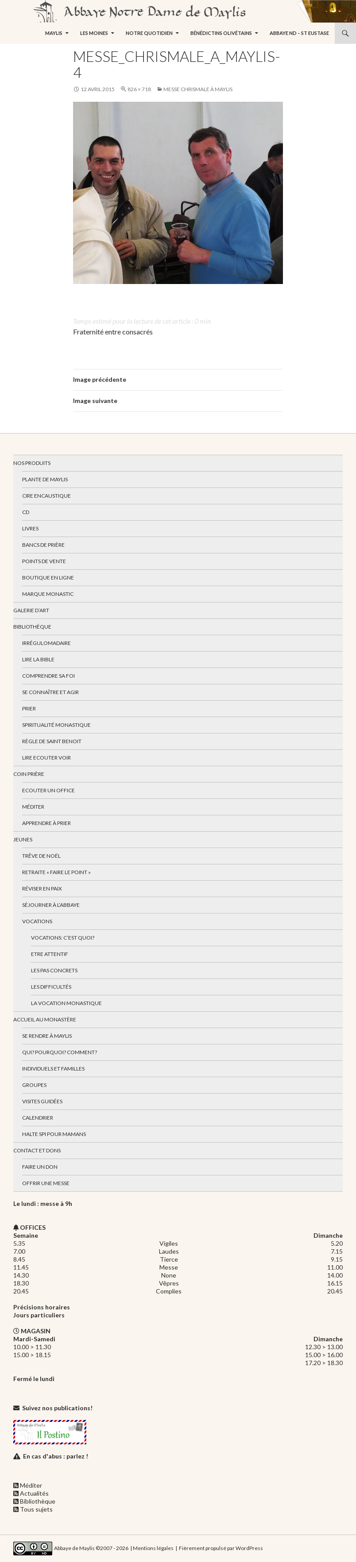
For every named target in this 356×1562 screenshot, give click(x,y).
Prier (29, 708)
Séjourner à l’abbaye (51, 905)
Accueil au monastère (44, 1019)
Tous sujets (36, 1509)
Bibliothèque (32, 626)
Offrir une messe (46, 1183)
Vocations (37, 921)
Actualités (34, 1493)
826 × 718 (139, 89)
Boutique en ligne (48, 577)
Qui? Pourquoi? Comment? (59, 1052)
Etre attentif (49, 954)
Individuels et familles (53, 1068)
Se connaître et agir (50, 692)
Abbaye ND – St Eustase (299, 33)
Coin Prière (28, 774)
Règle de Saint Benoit (51, 741)
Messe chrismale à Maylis (197, 89)
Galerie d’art (31, 610)
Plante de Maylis (45, 479)
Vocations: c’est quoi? (62, 937)
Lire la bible (38, 659)
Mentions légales (153, 1548)
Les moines (94, 33)
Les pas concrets (54, 970)
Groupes (34, 1085)
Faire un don (40, 1166)
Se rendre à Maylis (47, 1035)
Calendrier (37, 1117)
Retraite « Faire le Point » (56, 872)
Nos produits (31, 463)
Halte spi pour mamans (54, 1134)
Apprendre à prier (46, 823)
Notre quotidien (149, 33)
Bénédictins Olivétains (221, 33)
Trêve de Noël (41, 855)
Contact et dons (37, 1150)
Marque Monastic (48, 594)
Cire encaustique (46, 495)
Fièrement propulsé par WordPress (221, 1548)
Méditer (33, 806)
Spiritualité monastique (56, 725)
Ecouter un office (48, 790)
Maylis (53, 33)
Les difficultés (51, 986)
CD (25, 512)
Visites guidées (42, 1101)
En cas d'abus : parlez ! (55, 1456)
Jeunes (22, 839)
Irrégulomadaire (46, 643)
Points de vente (44, 561)
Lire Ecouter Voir (46, 757)
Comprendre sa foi (48, 675)
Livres (30, 528)
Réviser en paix (42, 888)
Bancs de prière (43, 544)
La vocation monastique (66, 1003)
